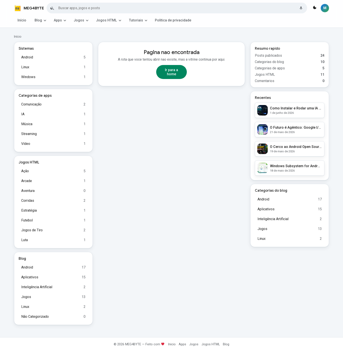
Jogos (79, 20)
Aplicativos (29, 277)
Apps (58, 20)
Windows (28, 77)
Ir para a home (171, 72)
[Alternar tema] (314, 8)
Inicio (172, 344)
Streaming (29, 134)
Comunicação (31, 104)
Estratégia (29, 210)
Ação (25, 171)
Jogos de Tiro (32, 230)
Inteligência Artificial (36, 287)
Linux (25, 67)
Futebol (27, 220)
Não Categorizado (35, 316)
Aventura (28, 191)
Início (22, 20)
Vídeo (25, 144)
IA (22, 114)
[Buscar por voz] (301, 8)
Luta (24, 240)
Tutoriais (136, 20)
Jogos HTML (106, 20)
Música (26, 124)
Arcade (26, 181)
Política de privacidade (173, 20)
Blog (38, 20)
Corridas (27, 200)
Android (27, 57)
